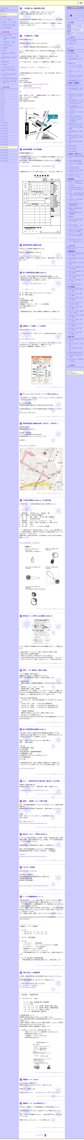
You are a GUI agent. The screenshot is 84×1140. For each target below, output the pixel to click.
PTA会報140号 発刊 (8, 67)
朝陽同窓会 (72, 53)
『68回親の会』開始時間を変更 (9, 38)
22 (73, 17)
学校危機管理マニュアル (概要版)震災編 (76, 204)
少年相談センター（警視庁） (76, 132)
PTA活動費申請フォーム (75, 80)
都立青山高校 (72, 146)
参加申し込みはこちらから (27, 108)
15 (73, 15)
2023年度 (5, 125)
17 (77, 15)
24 (77, 17)
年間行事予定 (72, 43)
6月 (3, 114)
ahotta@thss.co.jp (40, 1092)
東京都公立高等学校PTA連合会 (76, 157)
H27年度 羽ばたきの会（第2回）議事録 (75, 303)
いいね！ (60, 29)
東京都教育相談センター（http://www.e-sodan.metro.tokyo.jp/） (76, 107)
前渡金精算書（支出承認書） (9, 58)
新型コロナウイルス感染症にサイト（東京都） (76, 230)
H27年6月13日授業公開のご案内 (76, 355)
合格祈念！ (5, 64)
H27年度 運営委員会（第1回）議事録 (76, 276)
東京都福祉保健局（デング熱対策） (76, 213)
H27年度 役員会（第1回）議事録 (75, 333)
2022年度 (5, 128)
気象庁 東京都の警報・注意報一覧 (76, 208)
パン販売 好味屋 (74, 167)
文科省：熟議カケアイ (75, 85)
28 (71, 19)
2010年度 (5, 161)
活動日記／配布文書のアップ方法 (76, 280)
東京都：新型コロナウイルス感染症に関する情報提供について (76, 137)
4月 (3, 120)
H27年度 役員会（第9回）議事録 (75, 294)
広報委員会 (5, 47)
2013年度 (5, 152)
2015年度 (5, 147)
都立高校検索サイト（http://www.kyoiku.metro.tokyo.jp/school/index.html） (76, 101)
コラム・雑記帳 (6, 19)
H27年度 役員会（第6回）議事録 (75, 307)
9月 (3, 106)
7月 (3, 112)
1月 (3, 95)
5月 (3, 117)
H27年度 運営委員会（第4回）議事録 (76, 254)
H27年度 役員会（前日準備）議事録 (76, 316)
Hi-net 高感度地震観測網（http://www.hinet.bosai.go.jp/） (76, 195)
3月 (3, 90)
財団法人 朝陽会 (74, 56)
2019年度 (5, 136)
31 (77, 19)
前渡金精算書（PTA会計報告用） (76, 263)
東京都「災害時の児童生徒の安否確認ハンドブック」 (76, 221)
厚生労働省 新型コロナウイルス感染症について (76, 240)
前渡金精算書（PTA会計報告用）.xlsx (76, 259)
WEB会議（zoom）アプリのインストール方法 (76, 175)
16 (75, 15)
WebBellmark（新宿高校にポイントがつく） (75, 76)
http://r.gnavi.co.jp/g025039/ (27, 445)
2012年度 (5, 155)
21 (71, 17)
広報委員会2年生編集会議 (9, 78)
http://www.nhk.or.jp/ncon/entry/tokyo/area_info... (33, 823)
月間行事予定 (72, 40)
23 (75, 17)
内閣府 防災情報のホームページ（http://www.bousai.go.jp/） (76, 183)
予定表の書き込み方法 (75, 284)
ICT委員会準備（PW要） (9, 25)
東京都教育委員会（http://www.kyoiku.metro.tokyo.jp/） (76, 90)
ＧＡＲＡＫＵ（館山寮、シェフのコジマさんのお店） (76, 67)
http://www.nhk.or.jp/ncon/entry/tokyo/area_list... (33, 856)
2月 (3, 93)
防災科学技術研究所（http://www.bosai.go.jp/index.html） (76, 189)
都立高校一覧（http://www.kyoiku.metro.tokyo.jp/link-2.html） (76, 95)
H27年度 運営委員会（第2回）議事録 (76, 272)
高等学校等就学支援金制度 (76, 142)
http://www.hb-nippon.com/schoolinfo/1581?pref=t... (34, 885)
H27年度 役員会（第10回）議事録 (75, 290)
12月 (3, 98)
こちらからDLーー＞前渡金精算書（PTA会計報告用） (35, 166)
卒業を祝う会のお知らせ (76, 352)
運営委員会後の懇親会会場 (9, 70)
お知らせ (4, 14)
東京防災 (71, 216)
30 (75, 19)
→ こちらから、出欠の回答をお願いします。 (33, 283)
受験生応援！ (6, 61)
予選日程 (22, 854)
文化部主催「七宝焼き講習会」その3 (9, 82)
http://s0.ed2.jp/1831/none (27, 339)
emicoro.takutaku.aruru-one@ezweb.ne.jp (35, 84)
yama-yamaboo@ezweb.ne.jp (32, 88)
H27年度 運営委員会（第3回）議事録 (76, 267)
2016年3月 (75, 7)
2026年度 (5, 123)
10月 (3, 104)
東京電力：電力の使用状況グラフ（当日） (76, 200)
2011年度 (5, 158)
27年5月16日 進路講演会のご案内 (76, 360)
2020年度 (5, 133)
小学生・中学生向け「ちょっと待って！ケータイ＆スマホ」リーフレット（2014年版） (76, 119)
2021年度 (5, 131)
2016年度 (5, 144)
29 (73, 19)
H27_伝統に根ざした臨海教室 (28, 985)
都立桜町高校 (72, 148)
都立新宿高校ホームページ (76, 59)
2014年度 (5, 150)
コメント (55, 29)
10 (77, 13)
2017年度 (5, 142)
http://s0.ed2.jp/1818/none (27, 768)
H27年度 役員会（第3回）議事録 (75, 324)
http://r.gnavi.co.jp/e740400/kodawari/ (30, 256)
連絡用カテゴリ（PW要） (9, 22)
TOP (3, 11)
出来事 (4, 17)
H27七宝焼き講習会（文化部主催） (30, 543)
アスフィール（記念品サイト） (76, 164)
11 (79, 13)
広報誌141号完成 (7, 35)
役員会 (4, 50)
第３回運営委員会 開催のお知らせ (9, 75)
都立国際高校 (72, 151)
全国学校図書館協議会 (75, 161)
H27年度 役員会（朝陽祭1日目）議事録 (76, 311)
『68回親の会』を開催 (8, 42)
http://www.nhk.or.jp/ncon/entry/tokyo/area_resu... (34, 790)
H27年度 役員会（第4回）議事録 (75, 320)
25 (79, 17)
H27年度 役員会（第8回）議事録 (75, 298)
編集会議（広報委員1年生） (8, 53)
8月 (3, 109)
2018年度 (5, 139)
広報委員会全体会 (7, 45)
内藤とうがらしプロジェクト (76, 72)
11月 (3, 101)
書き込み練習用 (6, 28)
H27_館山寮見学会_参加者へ (28, 987)
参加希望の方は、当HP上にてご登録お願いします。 (35, 67)
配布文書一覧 (72, 249)
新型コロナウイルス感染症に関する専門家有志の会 (76, 235)
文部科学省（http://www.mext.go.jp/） (76, 112)
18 (79, 15)
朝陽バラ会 (72, 63)
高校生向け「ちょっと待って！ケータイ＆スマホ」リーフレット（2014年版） (76, 126)
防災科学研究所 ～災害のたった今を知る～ (76, 226)
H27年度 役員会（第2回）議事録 (75, 329)
